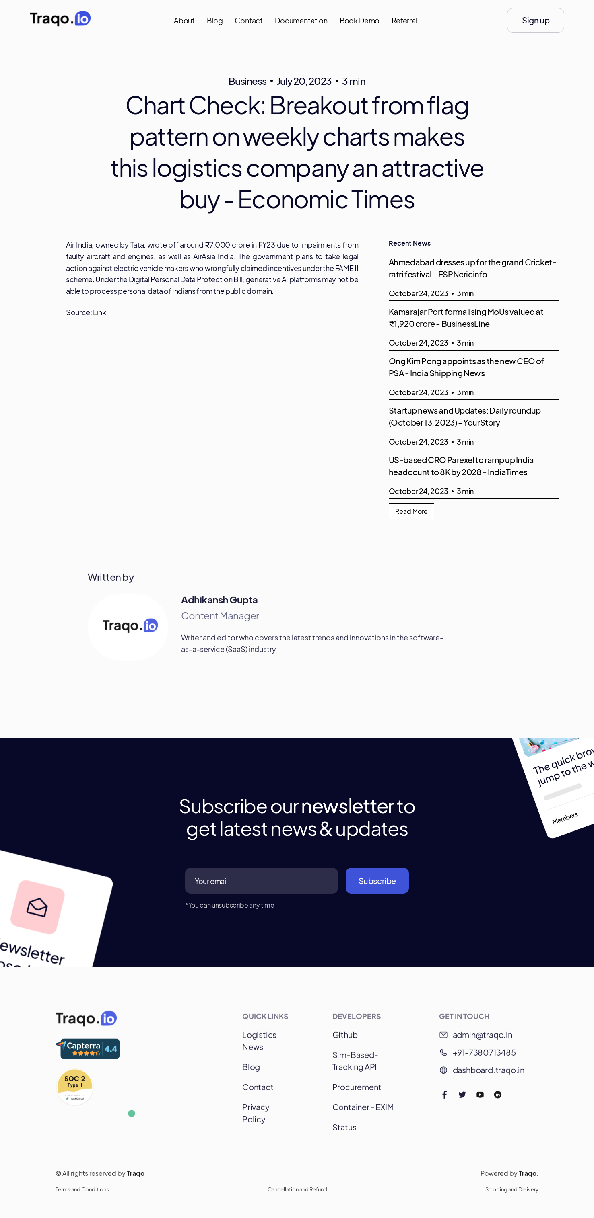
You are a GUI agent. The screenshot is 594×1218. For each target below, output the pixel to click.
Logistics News (259, 1044)
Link (99, 312)
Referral (404, 20)
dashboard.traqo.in (488, 1073)
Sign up (535, 20)
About (184, 20)
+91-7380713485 (484, 1056)
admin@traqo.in (482, 1038)
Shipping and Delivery (511, 1193)
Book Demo (360, 20)
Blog (215, 20)
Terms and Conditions (82, 1193)
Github (345, 1038)
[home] (60, 20)
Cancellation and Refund (297, 1193)
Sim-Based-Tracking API (355, 1064)
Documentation (301, 20)
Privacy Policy (256, 1116)
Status (344, 1131)
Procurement (357, 1090)
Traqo (135, 1177)
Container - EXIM (363, 1110)
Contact (249, 20)
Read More (411, 511)
